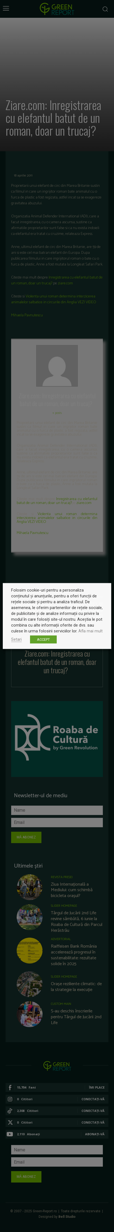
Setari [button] (16, 639)
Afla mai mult (90, 631)
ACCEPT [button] (43, 639)
